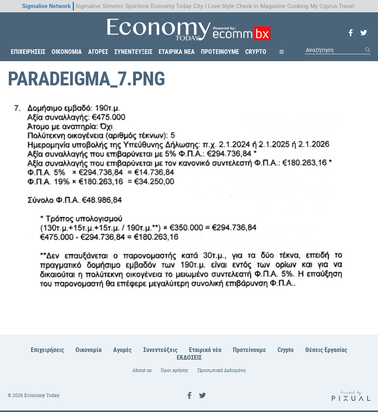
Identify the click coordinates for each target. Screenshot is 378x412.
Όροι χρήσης (174, 370)
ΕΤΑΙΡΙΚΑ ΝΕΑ (177, 51)
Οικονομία (88, 350)
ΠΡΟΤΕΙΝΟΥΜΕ (220, 51)
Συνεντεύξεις (160, 350)
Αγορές (122, 350)
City (198, 6)
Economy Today (171, 6)
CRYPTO (255, 51)
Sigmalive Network (46, 6)
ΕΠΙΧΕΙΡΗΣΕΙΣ (28, 51)
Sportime (137, 6)
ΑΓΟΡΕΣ (98, 51)
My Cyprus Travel (332, 6)
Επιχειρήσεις (47, 350)
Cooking (297, 6)
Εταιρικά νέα (205, 350)
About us (142, 370)
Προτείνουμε (249, 350)
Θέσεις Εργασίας (326, 350)
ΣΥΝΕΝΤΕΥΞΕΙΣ (133, 51)
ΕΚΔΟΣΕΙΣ (189, 357)
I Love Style (219, 6)
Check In (247, 6)
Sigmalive (88, 6)
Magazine (272, 6)
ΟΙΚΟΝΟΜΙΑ (67, 51)
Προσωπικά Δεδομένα (221, 370)
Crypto (286, 350)
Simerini (112, 6)
